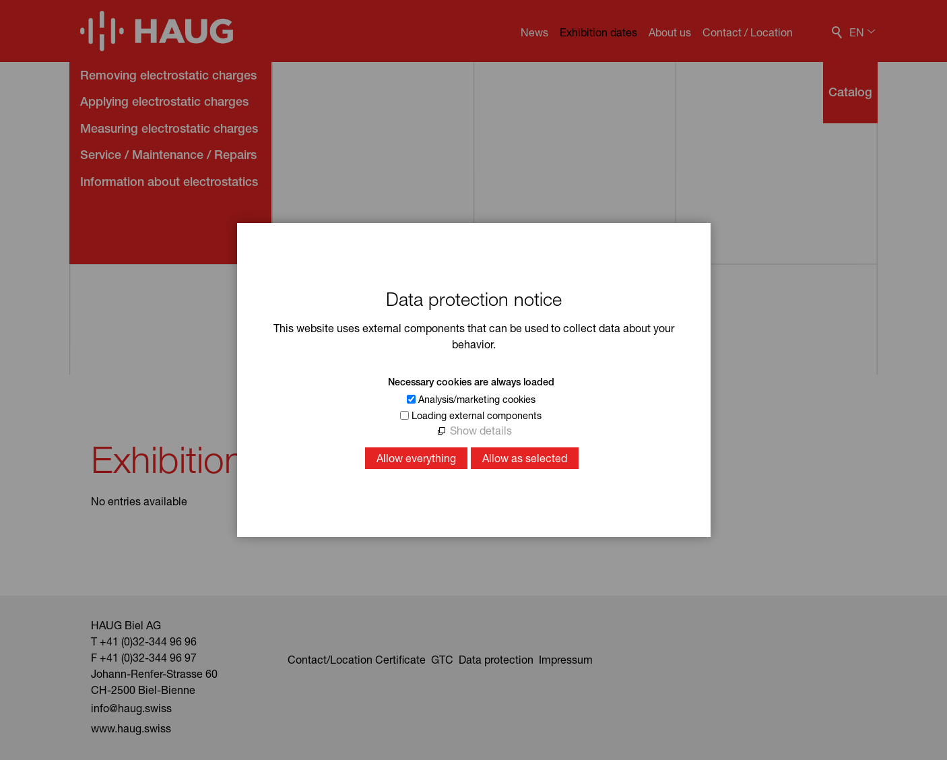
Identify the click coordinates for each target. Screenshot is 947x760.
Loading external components (477, 415)
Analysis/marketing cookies (476, 399)
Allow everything (416, 457)
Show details (481, 430)
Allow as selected (524, 457)
